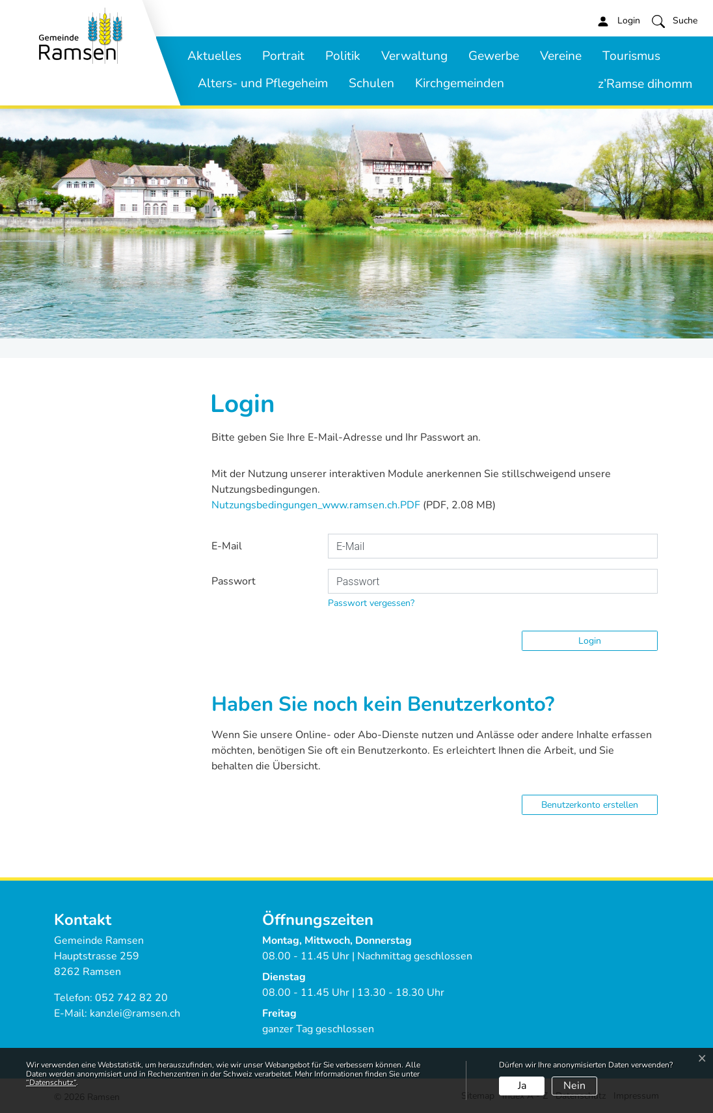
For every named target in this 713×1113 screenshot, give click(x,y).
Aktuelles (214, 56)
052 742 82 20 (131, 998)
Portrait (283, 56)
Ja (522, 1086)
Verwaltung (414, 56)
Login (589, 641)
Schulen (371, 83)
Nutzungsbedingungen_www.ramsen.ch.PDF (315, 505)
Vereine (561, 56)
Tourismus (631, 56)
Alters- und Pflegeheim (263, 83)
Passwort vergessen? (371, 603)
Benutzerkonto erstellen (589, 805)
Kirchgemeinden (459, 83)
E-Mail (226, 546)
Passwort (233, 581)
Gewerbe (493, 56)
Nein (574, 1086)
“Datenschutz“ (51, 1082)
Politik (342, 56)
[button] (674, 20)
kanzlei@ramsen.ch (135, 1013)
